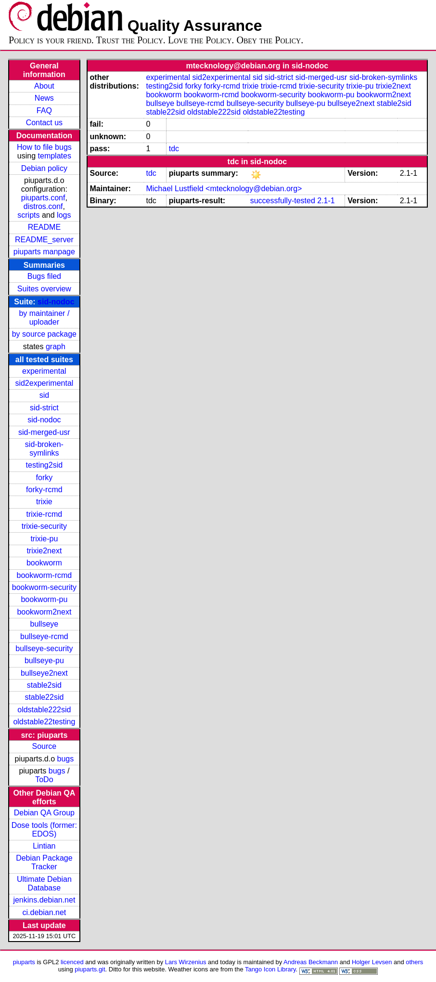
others (414, 962)
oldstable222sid (44, 710)
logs (64, 215)
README (44, 227)
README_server (44, 240)
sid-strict (44, 408)
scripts (28, 215)
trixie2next (44, 551)
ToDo (44, 779)
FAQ (44, 110)
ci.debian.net (44, 912)
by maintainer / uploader (44, 317)
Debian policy (44, 168)
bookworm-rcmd (44, 575)
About (44, 86)
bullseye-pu (44, 660)
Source (44, 746)
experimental (44, 371)
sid (44, 395)
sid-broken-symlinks (44, 448)
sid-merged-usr (44, 432)
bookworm (44, 563)
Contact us (44, 122)
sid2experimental (44, 383)
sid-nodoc (56, 302)
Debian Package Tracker (44, 862)
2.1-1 (325, 200)
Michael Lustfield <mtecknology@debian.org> (224, 188)
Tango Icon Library (270, 969)
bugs (65, 759)
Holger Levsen (372, 962)
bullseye (44, 624)
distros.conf (43, 206)
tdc (174, 148)
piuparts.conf (43, 198)
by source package (44, 334)
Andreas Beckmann (310, 962)
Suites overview (44, 289)
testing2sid (44, 465)
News (44, 98)
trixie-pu (44, 539)
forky (44, 477)
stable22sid (44, 697)
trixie (44, 502)
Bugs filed (44, 276)
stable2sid (44, 685)
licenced (72, 962)
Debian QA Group (44, 813)
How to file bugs (44, 147)
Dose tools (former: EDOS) (44, 829)
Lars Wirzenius (185, 962)
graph (55, 346)
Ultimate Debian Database (44, 883)
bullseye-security (44, 648)
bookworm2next (44, 612)
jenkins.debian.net (44, 900)
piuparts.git (90, 969)
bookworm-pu (44, 599)
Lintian (44, 846)
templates (54, 156)
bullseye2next (44, 673)
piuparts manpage (44, 252)
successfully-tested (282, 200)
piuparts (24, 962)
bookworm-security (44, 587)
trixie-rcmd (44, 514)
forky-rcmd (44, 489)
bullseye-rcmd (44, 636)
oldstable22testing (44, 722)
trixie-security (44, 526)
